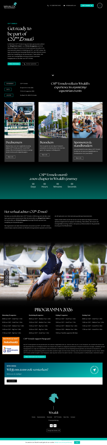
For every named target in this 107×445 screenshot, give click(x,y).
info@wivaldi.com (71, 5)
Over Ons (66, 417)
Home (33, 417)
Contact (73, 417)
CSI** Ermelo (58, 417)
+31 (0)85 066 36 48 (55, 5)
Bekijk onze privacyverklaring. (63, 442)
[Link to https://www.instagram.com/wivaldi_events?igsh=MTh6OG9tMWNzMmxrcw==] (51, 425)
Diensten (49, 417)
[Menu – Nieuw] (100, 3)
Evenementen (41, 417)
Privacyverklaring (53, 420)
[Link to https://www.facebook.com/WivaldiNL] (55, 425)
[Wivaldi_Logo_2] (10, 3)
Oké (77, 442)
